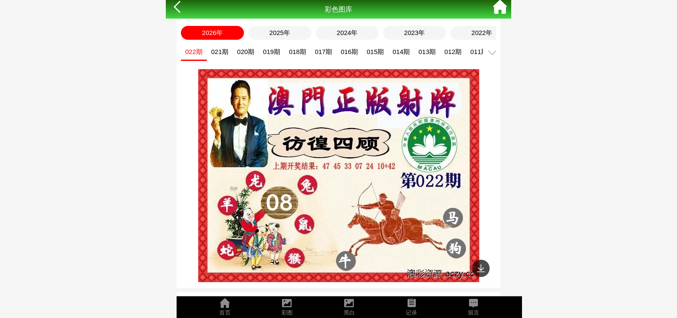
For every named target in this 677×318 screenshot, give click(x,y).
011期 (478, 51)
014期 (401, 51)
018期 (297, 51)
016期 (349, 51)
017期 (323, 51)
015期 (375, 51)
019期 (271, 51)
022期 (193, 51)
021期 (219, 51)
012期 (453, 51)
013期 (427, 51)
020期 (245, 51)
